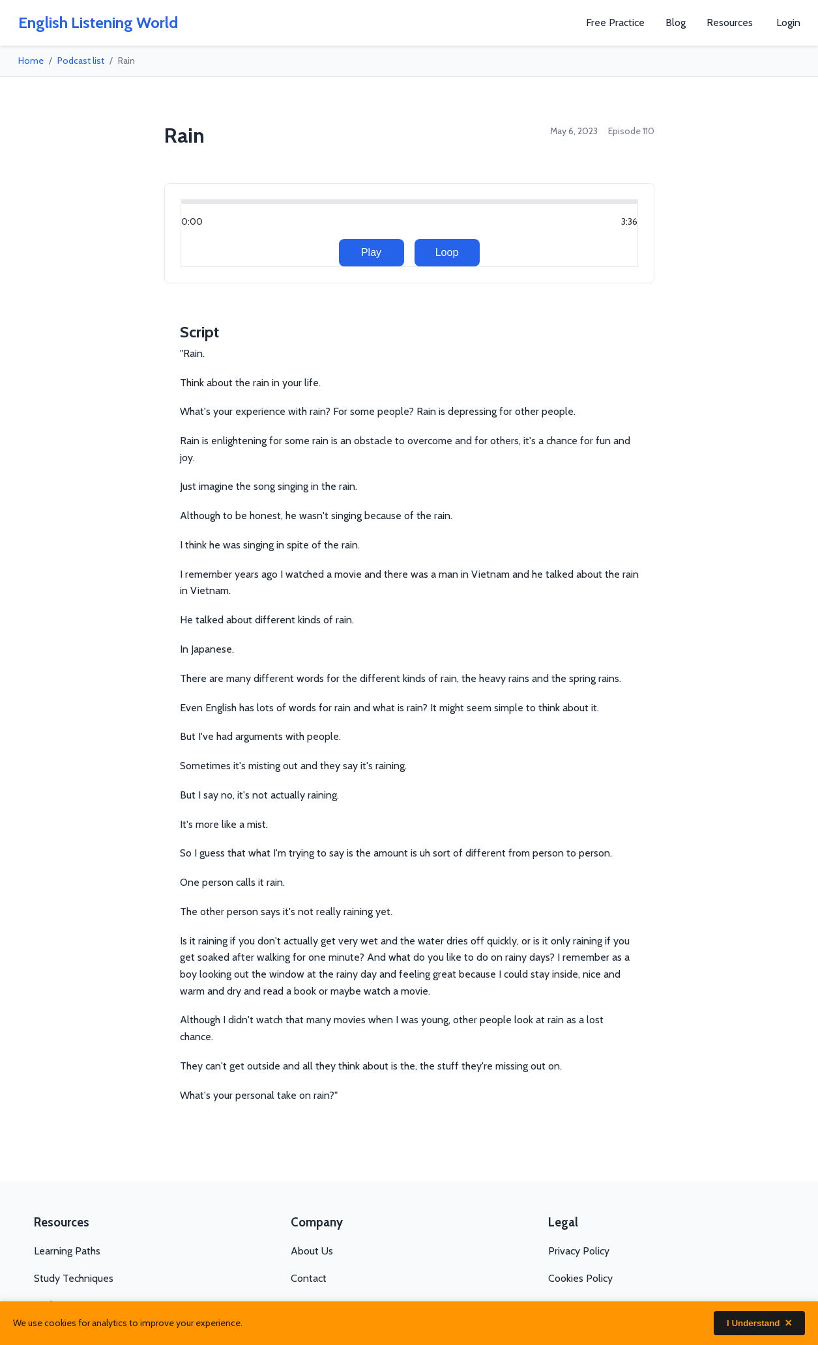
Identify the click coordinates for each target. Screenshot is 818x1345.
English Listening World (98, 22)
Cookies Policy (580, 1278)
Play (371, 252)
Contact (309, 1278)
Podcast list (80, 60)
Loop (447, 252)
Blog (675, 22)
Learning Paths (67, 1251)
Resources (730, 22)
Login (788, 22)
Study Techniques (73, 1278)
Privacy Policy (578, 1251)
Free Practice (615, 22)
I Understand (759, 1323)
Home (31, 60)
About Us (312, 1251)
